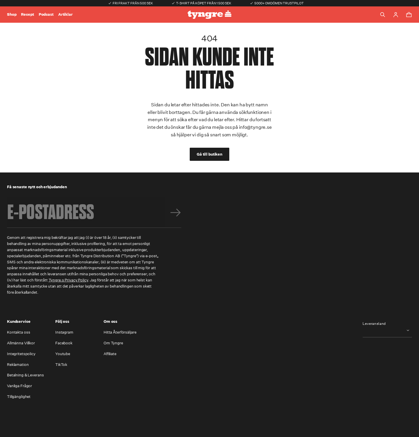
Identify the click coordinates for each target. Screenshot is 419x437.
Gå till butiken (209, 154)
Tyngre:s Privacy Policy (68, 280)
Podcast (46, 14)
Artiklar (65, 14)
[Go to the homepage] (209, 14)
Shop (11, 14)
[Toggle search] (382, 14)
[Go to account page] (396, 15)
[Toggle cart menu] (408, 14)
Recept (27, 14)
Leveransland (374, 323)
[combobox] (387, 330)
